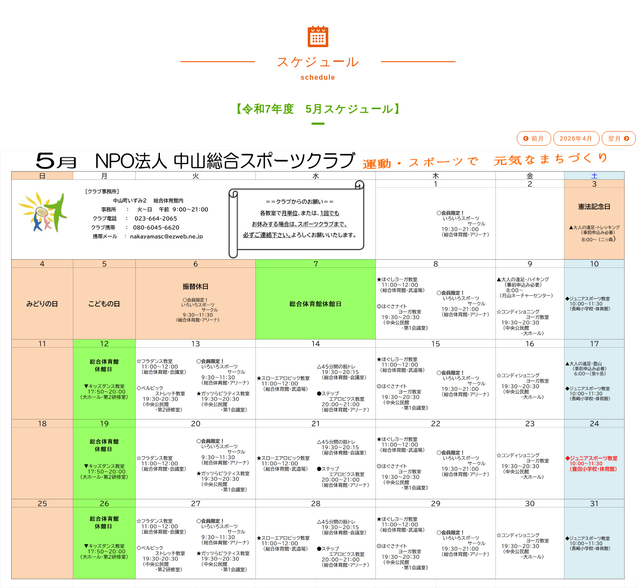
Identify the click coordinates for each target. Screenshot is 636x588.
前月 (534, 138)
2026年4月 (576, 138)
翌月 (619, 138)
